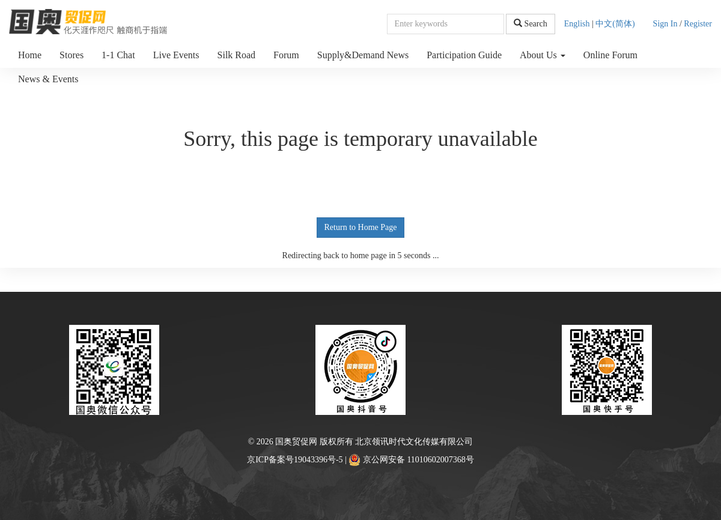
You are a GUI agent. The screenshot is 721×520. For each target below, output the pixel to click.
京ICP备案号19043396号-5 (294, 459)
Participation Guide (464, 55)
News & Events (48, 79)
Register (698, 23)
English (577, 23)
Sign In (665, 23)
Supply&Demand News (363, 55)
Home (29, 55)
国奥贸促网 (296, 441)
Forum (286, 55)
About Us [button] (542, 55)
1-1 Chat (118, 55)
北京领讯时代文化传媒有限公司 (414, 441)
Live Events (176, 55)
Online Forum (610, 55)
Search (530, 23)
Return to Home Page (360, 227)
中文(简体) (614, 23)
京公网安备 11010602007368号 (410, 459)
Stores (71, 55)
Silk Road (237, 55)
